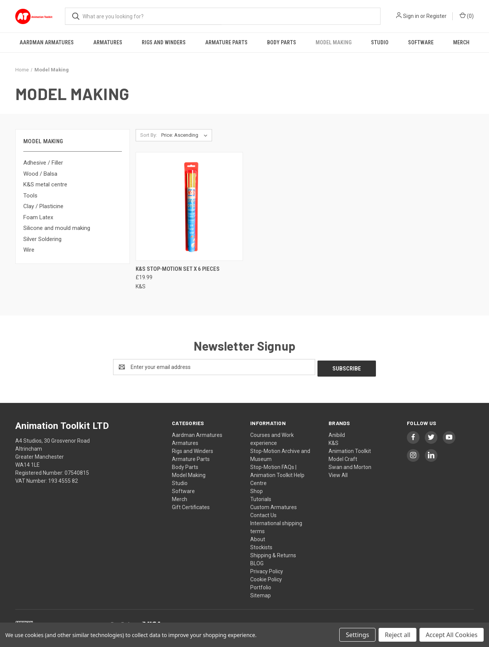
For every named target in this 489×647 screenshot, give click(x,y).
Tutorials (260, 498)
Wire (28, 249)
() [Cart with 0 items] (467, 15)
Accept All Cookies (452, 635)
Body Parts (281, 42)
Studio (380, 42)
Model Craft (343, 458)
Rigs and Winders (164, 42)
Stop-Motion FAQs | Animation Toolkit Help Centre (277, 474)
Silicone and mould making (56, 228)
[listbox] (186, 135)
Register (436, 16)
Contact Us (263, 514)
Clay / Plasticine (43, 206)
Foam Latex (38, 217)
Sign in (411, 16)
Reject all (397, 635)
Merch (461, 42)
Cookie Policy (266, 578)
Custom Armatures (273, 506)
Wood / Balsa (40, 173)
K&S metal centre (45, 184)
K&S (333, 441)
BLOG (257, 562)
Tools (30, 195)
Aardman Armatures (46, 42)
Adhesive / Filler (43, 162)
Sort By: (148, 135)
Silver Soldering (42, 239)
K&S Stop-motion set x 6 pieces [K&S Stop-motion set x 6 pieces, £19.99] (178, 268)
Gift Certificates (191, 506)
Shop (256, 490)
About (257, 538)
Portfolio (260, 586)
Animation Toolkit (350, 449)
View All (338, 474)
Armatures (107, 42)
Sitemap (260, 594)
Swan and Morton (350, 466)
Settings (357, 635)
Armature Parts (226, 42)
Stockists (261, 546)
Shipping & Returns (273, 554)
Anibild (337, 433)
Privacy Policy (266, 570)
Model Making (333, 42)
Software (421, 42)
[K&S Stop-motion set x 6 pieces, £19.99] (189, 206)
